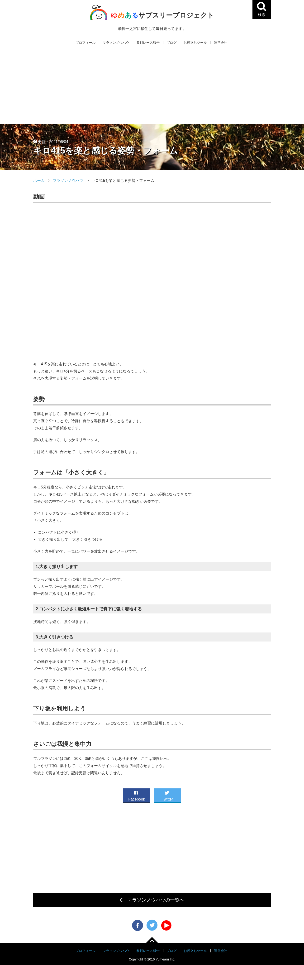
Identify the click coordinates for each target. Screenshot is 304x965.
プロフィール (85, 42)
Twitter (167, 794)
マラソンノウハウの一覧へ (155, 899)
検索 (264, 13)
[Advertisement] (152, 88)
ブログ (171, 42)
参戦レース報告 (148, 42)
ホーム (39, 181)
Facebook (136, 794)
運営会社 (220, 42)
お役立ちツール (195, 42)
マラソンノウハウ (116, 42)
